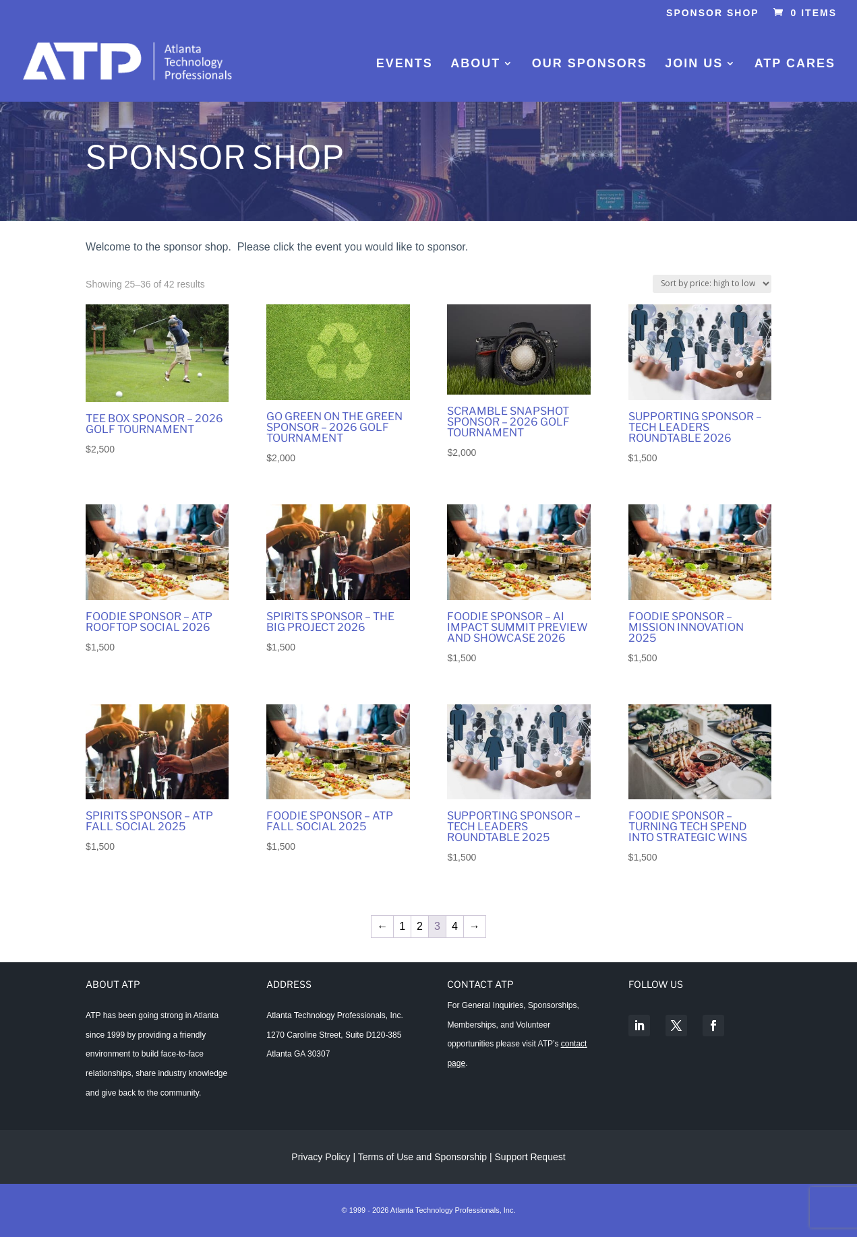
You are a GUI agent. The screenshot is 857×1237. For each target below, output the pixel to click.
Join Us (694, 64)
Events (404, 64)
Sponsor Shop (712, 13)
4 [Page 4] (455, 926)
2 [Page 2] (420, 926)
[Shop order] (712, 284)
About (475, 64)
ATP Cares (795, 64)
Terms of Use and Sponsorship (424, 1156)
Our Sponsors (589, 64)
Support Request (530, 1156)
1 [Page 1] (402, 926)
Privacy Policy (320, 1156)
